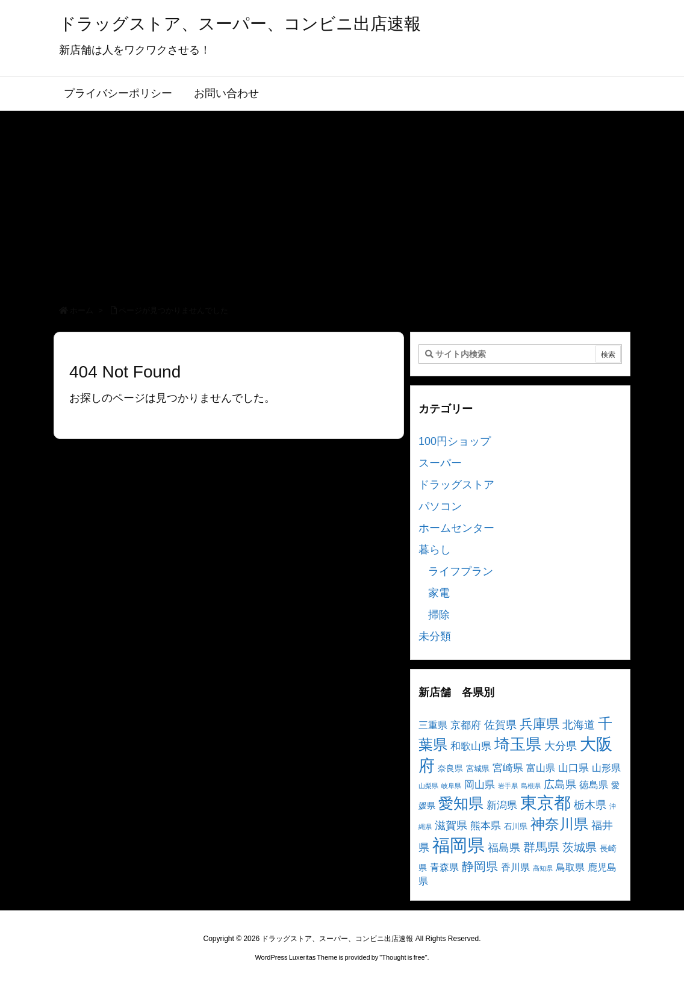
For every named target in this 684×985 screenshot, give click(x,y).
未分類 (434, 636)
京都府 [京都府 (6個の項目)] (465, 725)
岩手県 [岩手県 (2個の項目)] (508, 785)
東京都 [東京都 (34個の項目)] (545, 803)
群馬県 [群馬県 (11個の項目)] (541, 847)
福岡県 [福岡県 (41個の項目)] (458, 845)
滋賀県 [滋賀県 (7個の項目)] (451, 825)
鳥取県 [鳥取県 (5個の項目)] (570, 867)
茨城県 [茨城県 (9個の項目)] (579, 847)
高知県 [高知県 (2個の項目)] (543, 868)
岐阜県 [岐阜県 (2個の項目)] (451, 785)
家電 (439, 593)
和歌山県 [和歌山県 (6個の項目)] (470, 746)
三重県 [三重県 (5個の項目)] (432, 725)
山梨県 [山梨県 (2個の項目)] (428, 785)
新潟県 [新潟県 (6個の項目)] (502, 805)
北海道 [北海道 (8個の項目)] (578, 724)
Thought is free (403, 957)
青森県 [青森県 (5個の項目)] (444, 867)
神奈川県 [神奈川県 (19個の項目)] (559, 824)
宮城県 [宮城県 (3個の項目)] (478, 769)
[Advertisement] (342, 201)
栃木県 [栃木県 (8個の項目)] (590, 804)
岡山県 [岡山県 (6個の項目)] (479, 785)
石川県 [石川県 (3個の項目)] (515, 826)
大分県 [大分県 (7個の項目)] (560, 746)
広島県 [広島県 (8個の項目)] (560, 784)
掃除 (439, 615)
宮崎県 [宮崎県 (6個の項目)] (508, 768)
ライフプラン (460, 571)
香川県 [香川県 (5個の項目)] (515, 867)
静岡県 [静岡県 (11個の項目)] (480, 866)
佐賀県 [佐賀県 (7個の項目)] (500, 725)
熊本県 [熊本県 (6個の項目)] (485, 825)
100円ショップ (454, 441)
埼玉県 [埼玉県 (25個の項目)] (517, 744)
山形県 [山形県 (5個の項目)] (606, 768)
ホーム (81, 310)
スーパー (440, 463)
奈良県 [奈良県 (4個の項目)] (450, 768)
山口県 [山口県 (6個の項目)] (573, 768)
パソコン (440, 506)
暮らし (434, 550)
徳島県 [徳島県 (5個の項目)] (593, 785)
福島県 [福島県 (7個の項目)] (504, 848)
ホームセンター (456, 528)
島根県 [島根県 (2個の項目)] (531, 785)
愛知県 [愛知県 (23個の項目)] (460, 803)
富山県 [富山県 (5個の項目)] (540, 768)
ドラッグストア (456, 485)
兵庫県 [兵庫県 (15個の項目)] (539, 724)
